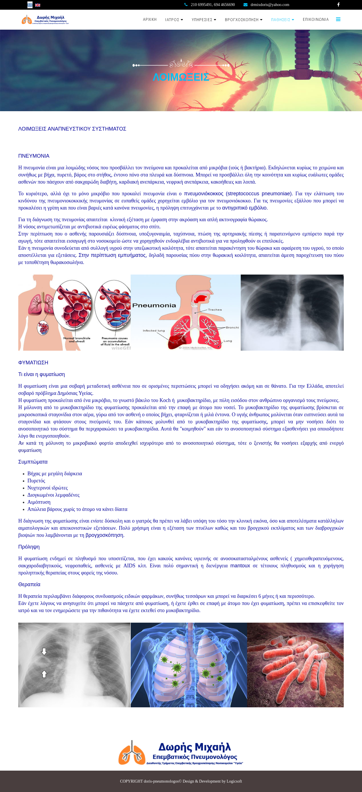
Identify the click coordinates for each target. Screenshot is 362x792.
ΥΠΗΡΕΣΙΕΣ (202, 19)
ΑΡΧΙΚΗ (150, 19)
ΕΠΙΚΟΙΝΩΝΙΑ (316, 19)
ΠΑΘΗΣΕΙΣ (280, 19)
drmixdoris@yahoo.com (270, 5)
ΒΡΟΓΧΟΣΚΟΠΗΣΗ (242, 19)
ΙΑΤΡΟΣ (172, 19)
